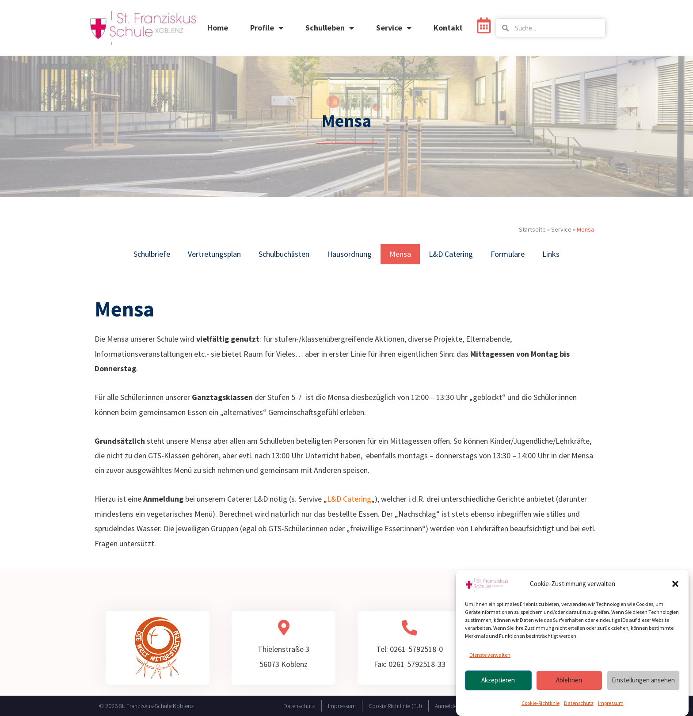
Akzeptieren (498, 681)
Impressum (611, 704)
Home (217, 28)
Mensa (400, 254)
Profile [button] (266, 27)
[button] (675, 584)
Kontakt (448, 28)
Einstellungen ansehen (643, 681)
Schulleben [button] (329, 27)
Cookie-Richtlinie (541, 704)
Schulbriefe (151, 254)
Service (561, 229)
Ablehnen (569, 681)
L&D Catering (451, 254)
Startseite (532, 229)
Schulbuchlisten (284, 254)
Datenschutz (579, 704)
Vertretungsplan (214, 254)
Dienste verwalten (489, 655)
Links (551, 254)
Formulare (508, 254)
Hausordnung (349, 254)
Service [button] (393, 27)
